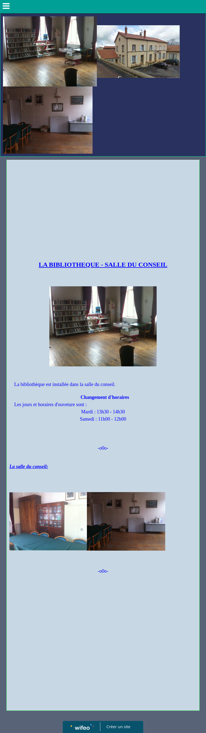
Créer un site (118, 726)
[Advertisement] (103, 202)
